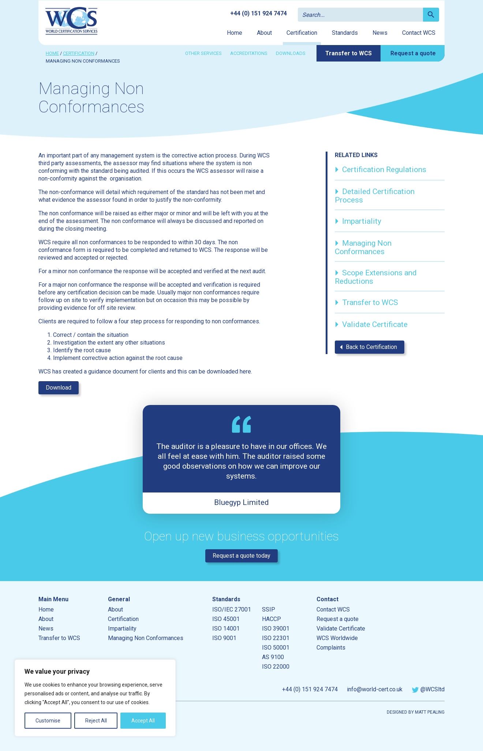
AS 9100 (273, 657)
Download (58, 387)
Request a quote (413, 53)
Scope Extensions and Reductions (376, 276)
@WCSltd (428, 689)
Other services (203, 53)
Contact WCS (418, 32)
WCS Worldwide (337, 638)
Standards (345, 32)
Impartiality (358, 222)
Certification (302, 32)
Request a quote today (241, 555)
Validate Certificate (371, 325)
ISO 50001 (275, 647)
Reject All (96, 721)
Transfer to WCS (348, 53)
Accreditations (248, 53)
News (379, 32)
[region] (95, 697)
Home (234, 32)
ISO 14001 (226, 628)
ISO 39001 (275, 628)
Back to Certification (366, 347)
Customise (47, 721)
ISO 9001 (224, 638)
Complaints (331, 647)
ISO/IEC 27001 (231, 609)
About (264, 32)
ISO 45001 (226, 619)
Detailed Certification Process (375, 194)
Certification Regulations (380, 170)
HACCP (271, 619)
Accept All (143, 721)
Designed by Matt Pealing (416, 712)
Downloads (291, 53)
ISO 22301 (275, 638)
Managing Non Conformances (363, 246)
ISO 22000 (275, 666)
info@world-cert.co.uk (374, 689)
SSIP (268, 609)
